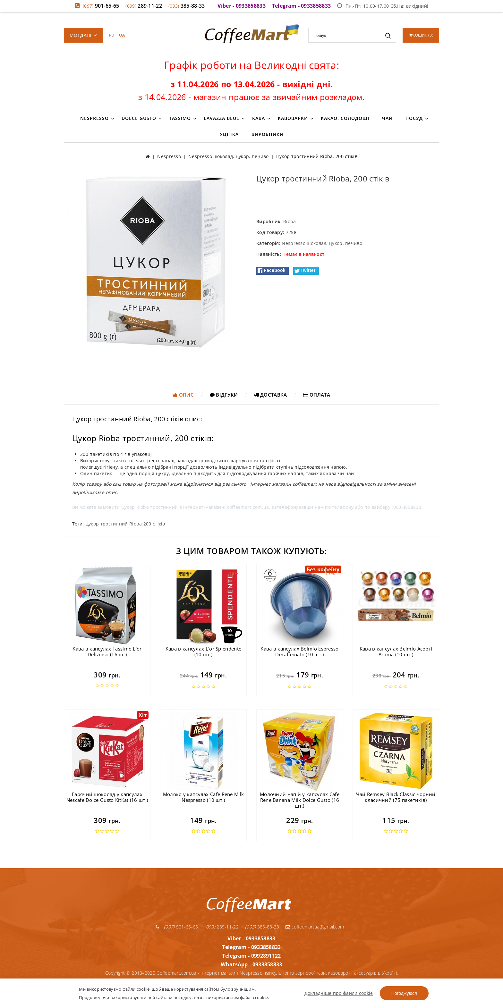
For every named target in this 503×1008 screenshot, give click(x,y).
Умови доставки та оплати (232, 976)
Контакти (313, 976)
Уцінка (229, 134)
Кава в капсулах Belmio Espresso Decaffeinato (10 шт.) (299, 651)
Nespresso (94, 118)
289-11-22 (143, 5)
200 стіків (154, 524)
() (421, 35)
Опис (183, 394)
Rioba (289, 221)
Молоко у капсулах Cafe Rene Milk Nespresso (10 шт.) (203, 797)
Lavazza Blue (221, 118)
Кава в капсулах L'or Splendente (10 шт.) (203, 651)
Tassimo (180, 118)
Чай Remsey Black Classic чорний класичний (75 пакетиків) (395, 797)
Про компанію (282, 976)
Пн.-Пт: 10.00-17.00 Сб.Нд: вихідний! (382, 6)
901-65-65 (101, 5)
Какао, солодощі (345, 118)
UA (122, 35)
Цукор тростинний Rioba (113, 524)
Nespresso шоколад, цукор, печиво (322, 243)
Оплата (316, 394)
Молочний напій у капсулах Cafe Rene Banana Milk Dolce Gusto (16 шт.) (299, 800)
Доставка (270, 394)
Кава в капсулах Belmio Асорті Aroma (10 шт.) (396, 651)
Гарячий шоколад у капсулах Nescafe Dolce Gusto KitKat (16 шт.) (107, 797)
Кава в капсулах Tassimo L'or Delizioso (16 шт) (106, 651)
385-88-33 (186, 5)
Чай (387, 118)
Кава (258, 118)
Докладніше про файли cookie (338, 993)
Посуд (414, 118)
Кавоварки (293, 118)
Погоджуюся (404, 993)
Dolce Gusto (139, 118)
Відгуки (224, 394)
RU (112, 35)
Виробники (268, 134)
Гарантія (189, 976)
